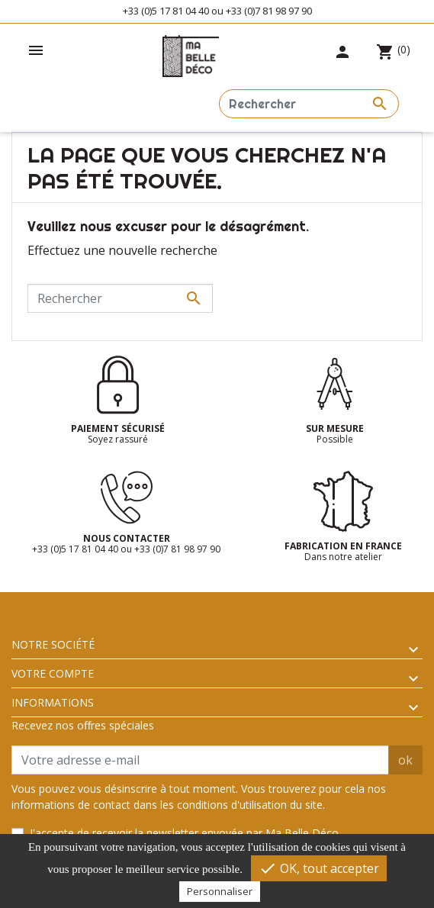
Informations (52, 702)
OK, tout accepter (319, 868)
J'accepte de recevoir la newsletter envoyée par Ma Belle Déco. (185, 833)
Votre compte (52, 673)
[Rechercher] (309, 103)
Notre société (53, 644)
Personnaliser (219, 891)
